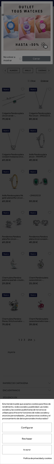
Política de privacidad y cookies (37, 458)
